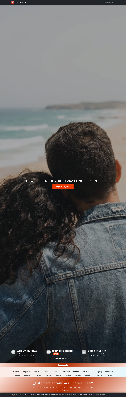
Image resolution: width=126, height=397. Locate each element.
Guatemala (87, 371)
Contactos (17, 376)
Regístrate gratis (63, 186)
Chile (46, 371)
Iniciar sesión (109, 3)
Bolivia (76, 371)
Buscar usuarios (63, 365)
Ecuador (66, 371)
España (16, 371)
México (36, 371)
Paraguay (98, 371)
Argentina (27, 371)
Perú (55, 371)
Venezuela (109, 371)
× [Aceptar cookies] (114, 395)
